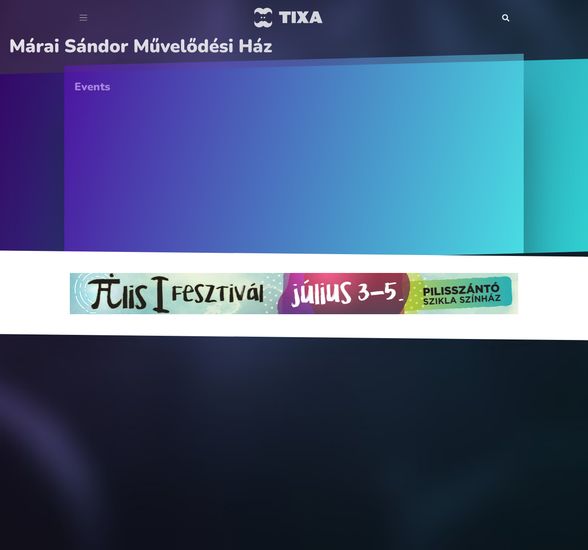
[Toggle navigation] (83, 18)
